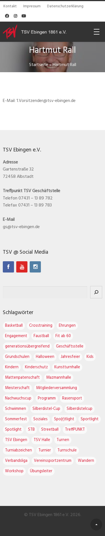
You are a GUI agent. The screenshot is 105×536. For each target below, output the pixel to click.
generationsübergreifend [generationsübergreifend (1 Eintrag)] (27, 346)
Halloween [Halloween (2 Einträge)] (45, 357)
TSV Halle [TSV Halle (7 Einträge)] (42, 440)
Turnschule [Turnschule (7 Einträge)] (67, 450)
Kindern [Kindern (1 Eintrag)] (11, 367)
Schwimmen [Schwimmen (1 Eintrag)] (15, 409)
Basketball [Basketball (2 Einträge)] (14, 325)
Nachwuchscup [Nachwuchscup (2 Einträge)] (18, 398)
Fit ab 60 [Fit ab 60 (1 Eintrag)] (63, 336)
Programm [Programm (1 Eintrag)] (47, 398)
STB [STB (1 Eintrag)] (31, 429)
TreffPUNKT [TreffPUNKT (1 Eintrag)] (75, 429)
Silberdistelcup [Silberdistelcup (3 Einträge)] (79, 409)
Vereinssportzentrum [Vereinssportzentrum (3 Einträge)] (52, 461)
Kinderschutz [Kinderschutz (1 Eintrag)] (36, 367)
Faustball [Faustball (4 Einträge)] (41, 336)
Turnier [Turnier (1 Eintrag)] (44, 450)
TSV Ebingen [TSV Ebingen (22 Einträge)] (16, 440)
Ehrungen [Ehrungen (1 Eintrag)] (67, 325)
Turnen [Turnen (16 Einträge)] (63, 440)
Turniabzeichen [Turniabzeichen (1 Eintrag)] (18, 450)
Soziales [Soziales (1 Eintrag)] (40, 419)
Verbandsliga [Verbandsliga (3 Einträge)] (16, 461)
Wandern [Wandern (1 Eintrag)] (86, 461)
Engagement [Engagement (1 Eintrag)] (16, 336)
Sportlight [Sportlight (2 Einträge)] (90, 419)
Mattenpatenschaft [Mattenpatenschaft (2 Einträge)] (22, 377)
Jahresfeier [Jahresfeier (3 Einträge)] (70, 357)
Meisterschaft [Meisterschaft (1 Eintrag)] (17, 388)
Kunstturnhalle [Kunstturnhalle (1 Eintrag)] (67, 367)
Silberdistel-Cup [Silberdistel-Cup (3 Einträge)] (46, 409)
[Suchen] (96, 292)
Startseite (38, 65)
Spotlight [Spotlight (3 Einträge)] (13, 429)
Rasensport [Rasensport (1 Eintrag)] (72, 398)
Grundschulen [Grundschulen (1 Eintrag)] (17, 357)
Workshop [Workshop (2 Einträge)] (14, 471)
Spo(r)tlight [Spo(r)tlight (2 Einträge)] (64, 419)
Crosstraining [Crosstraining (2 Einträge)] (40, 325)
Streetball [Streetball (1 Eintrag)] (50, 429)
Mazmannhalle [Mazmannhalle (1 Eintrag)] (58, 377)
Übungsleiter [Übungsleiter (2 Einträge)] (41, 471)
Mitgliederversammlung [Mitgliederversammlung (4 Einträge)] (56, 388)
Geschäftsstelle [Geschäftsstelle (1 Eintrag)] (69, 346)
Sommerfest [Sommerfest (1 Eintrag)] (16, 419)
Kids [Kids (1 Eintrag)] (90, 357)
